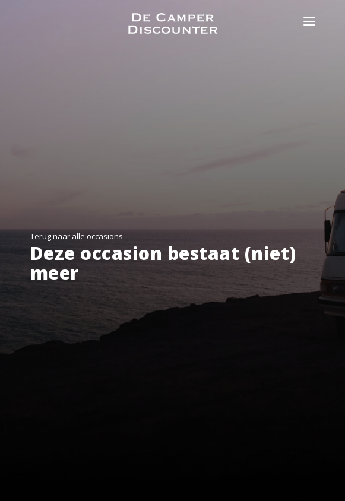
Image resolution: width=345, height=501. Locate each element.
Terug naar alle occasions (76, 236)
